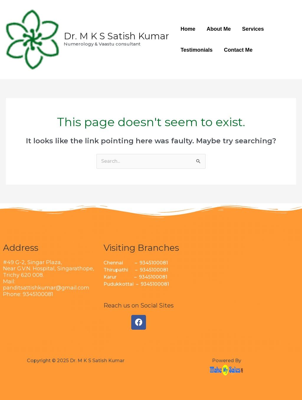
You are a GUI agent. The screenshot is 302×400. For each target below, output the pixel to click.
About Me (218, 29)
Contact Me (237, 50)
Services (251, 29)
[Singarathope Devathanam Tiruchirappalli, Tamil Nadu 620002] (251, 286)
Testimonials (196, 50)
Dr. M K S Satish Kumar (116, 36)
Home (187, 29)
